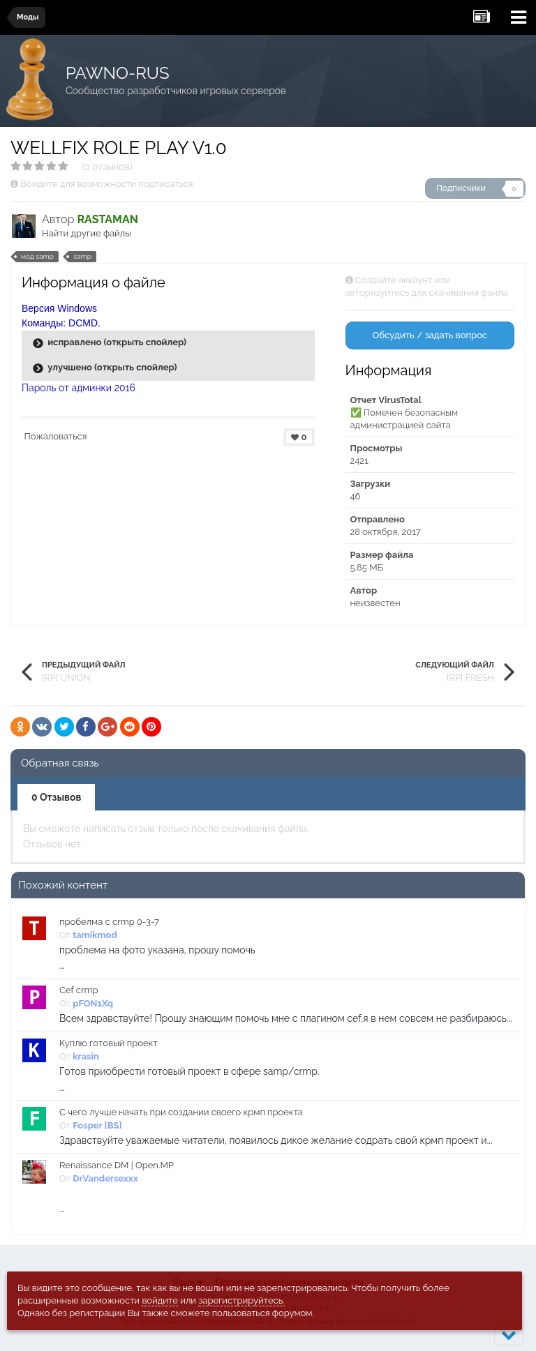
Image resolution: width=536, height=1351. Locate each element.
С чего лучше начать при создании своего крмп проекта (181, 1112)
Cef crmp (78, 990)
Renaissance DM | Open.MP (116, 1165)
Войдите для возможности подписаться (106, 184)
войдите (160, 1300)
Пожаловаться (55, 436)
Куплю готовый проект (108, 1043)
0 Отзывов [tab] (56, 797)
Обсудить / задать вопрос (429, 335)
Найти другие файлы (86, 233)
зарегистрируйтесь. (241, 1300)
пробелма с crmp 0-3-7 (109, 921)
